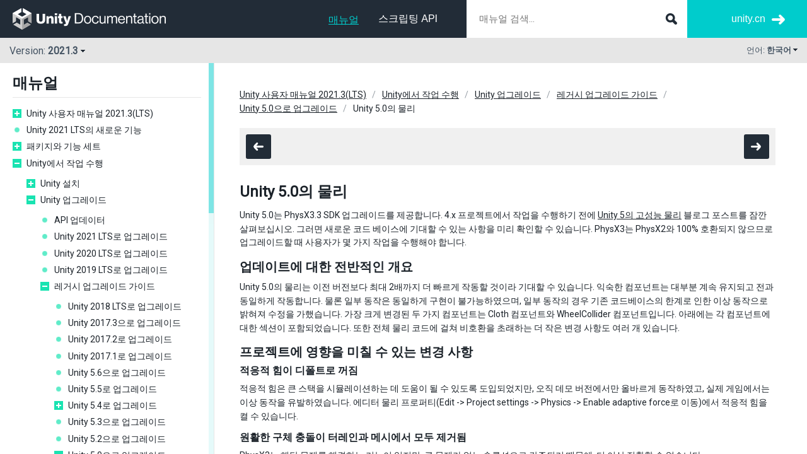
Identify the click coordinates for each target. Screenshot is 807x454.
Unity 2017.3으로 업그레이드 (124, 323)
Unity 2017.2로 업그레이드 (120, 339)
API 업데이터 (79, 220)
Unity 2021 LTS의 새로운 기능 (84, 130)
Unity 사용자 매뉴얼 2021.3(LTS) (89, 113)
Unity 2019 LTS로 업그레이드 (111, 270)
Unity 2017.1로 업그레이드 (120, 356)
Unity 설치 (60, 183)
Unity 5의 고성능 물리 (640, 215)
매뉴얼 (343, 20)
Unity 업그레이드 (73, 200)
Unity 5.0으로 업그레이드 (288, 108)
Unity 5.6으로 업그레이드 (117, 373)
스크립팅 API (408, 18)
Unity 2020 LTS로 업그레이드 (111, 253)
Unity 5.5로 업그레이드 (112, 389)
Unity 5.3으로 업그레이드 (117, 422)
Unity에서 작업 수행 (64, 163)
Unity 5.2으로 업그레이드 (117, 439)
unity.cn (748, 18)
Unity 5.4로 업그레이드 (112, 405)
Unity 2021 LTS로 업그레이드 (111, 236)
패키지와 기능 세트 (63, 146)
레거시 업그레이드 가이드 (104, 286)
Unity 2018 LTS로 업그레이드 (125, 306)
